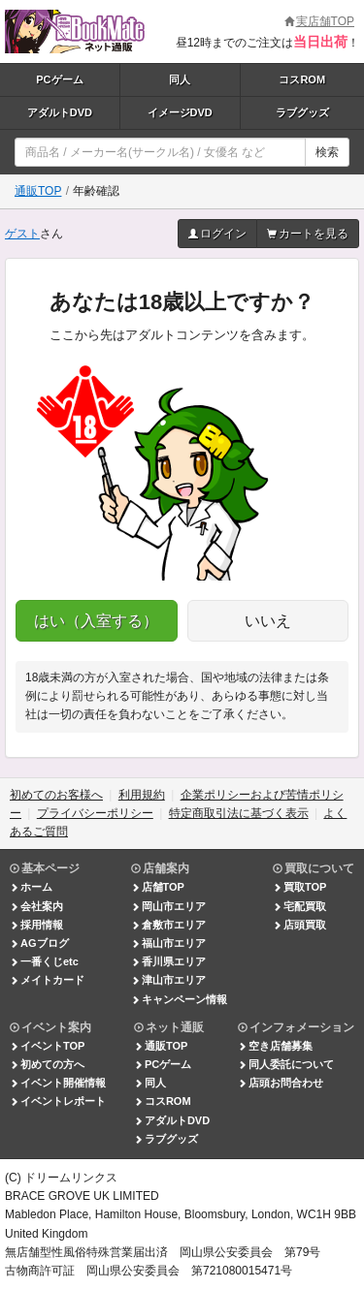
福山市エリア (168, 943)
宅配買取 (299, 906)
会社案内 (36, 906)
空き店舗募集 (275, 1046)
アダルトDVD (59, 112)
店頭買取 (299, 924)
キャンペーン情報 (179, 999)
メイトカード (47, 980)
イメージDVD (180, 112)
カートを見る (307, 233)
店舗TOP (157, 887)
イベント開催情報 (58, 1082)
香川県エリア (168, 961)
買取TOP (299, 887)
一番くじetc (44, 961)
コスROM (302, 79)
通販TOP (38, 191)
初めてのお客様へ (56, 795)
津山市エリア (168, 980)
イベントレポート (58, 1101)
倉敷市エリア (168, 924)
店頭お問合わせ (280, 1082)
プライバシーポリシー (95, 813)
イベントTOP (47, 1046)
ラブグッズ (302, 112)
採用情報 (36, 924)
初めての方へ (47, 1064)
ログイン (217, 233)
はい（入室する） (96, 621)
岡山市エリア (168, 906)
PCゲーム (59, 79)
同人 (179, 79)
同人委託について (286, 1064)
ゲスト (22, 233)
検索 (327, 152)
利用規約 (141, 795)
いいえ (268, 621)
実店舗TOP (319, 21)
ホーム (31, 887)
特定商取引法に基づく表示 (239, 813)
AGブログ (39, 943)
